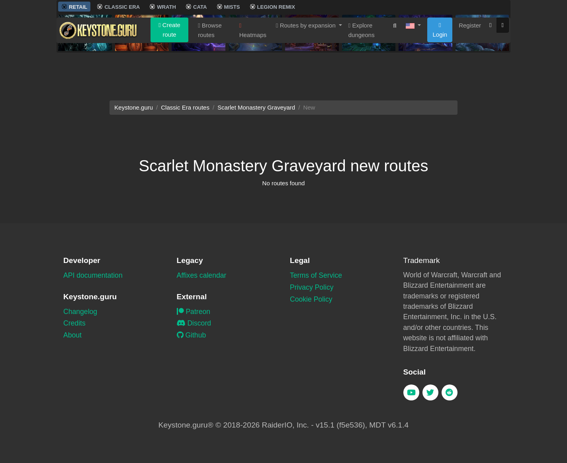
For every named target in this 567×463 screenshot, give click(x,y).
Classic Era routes (185, 107)
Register (470, 64)
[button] (413, 65)
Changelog (80, 312)
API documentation (93, 275)
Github (191, 335)
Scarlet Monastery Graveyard (256, 107)
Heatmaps (252, 69)
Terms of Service (316, 275)
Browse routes (210, 69)
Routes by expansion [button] (306, 64)
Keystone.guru (133, 107)
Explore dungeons (361, 69)
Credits (74, 323)
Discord (194, 323)
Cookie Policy (311, 299)
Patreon (194, 312)
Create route (169, 69)
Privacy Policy (312, 287)
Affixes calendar (202, 275)
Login (439, 69)
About (72, 335)
